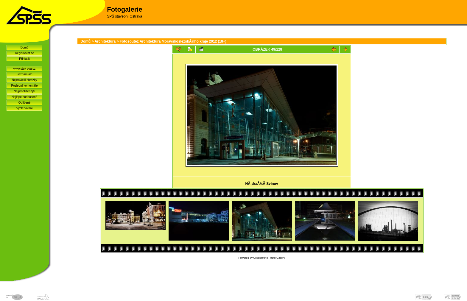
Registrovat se (24, 53)
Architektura (105, 41)
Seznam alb (24, 74)
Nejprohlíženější (24, 91)
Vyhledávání (24, 108)
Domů (25, 47)
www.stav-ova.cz (24, 68)
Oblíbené (24, 102)
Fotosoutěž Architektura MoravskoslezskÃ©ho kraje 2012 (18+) (173, 41)
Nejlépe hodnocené (24, 97)
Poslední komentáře (24, 85)
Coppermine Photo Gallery (269, 257)
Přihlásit (24, 58)
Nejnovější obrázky (24, 80)
